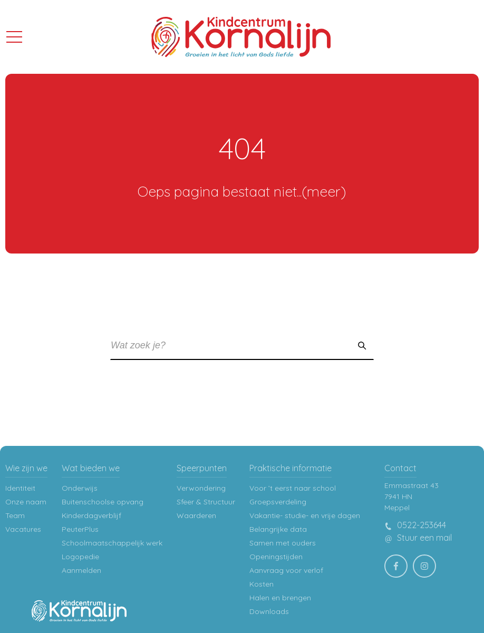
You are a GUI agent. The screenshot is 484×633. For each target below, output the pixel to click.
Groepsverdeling (277, 502)
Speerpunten (202, 468)
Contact (400, 468)
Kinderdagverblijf (91, 515)
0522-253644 (415, 525)
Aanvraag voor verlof (286, 570)
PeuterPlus (80, 529)
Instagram (428, 563)
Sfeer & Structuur (206, 502)
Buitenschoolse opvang (102, 502)
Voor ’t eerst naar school (292, 488)
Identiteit (20, 488)
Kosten (261, 584)
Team (15, 515)
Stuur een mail (418, 537)
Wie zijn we (26, 468)
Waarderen (196, 515)
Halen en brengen (280, 597)
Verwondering (201, 488)
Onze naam (25, 502)
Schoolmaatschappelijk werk (112, 543)
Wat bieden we (91, 468)
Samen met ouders (282, 543)
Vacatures (23, 529)
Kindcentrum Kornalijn (241, 37)
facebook (400, 563)
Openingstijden (276, 556)
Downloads (269, 611)
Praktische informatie (290, 468)
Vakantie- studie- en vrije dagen (304, 515)
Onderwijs (80, 488)
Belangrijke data (278, 529)
